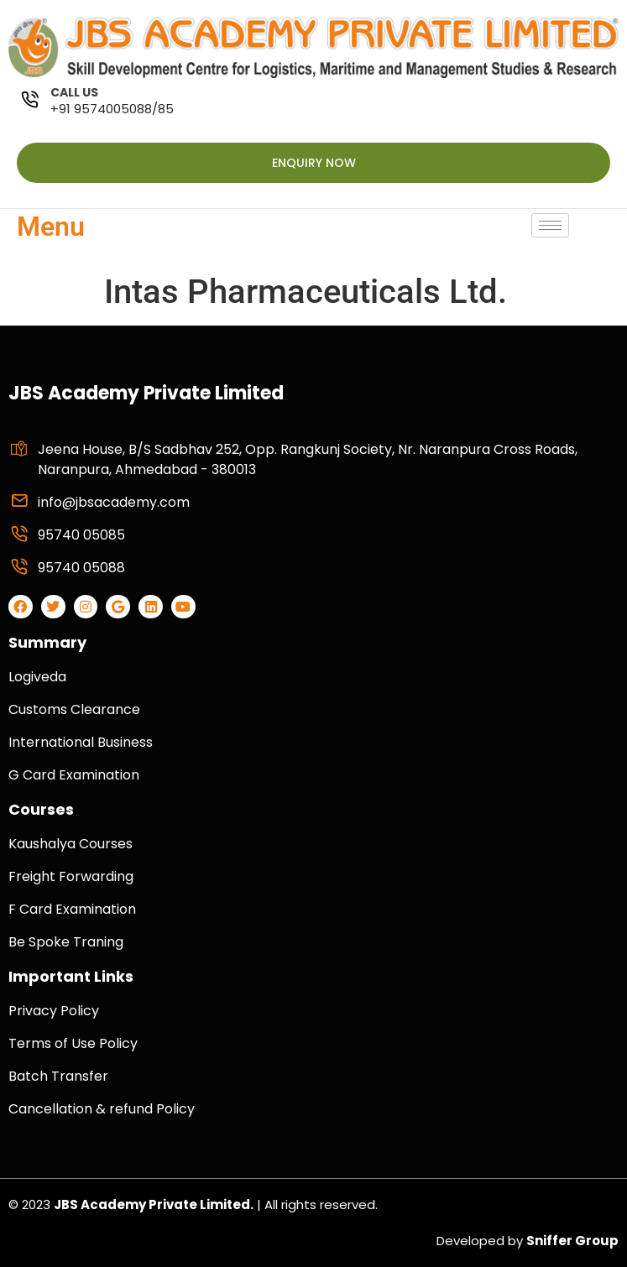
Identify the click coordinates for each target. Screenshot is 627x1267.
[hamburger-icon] (550, 225)
